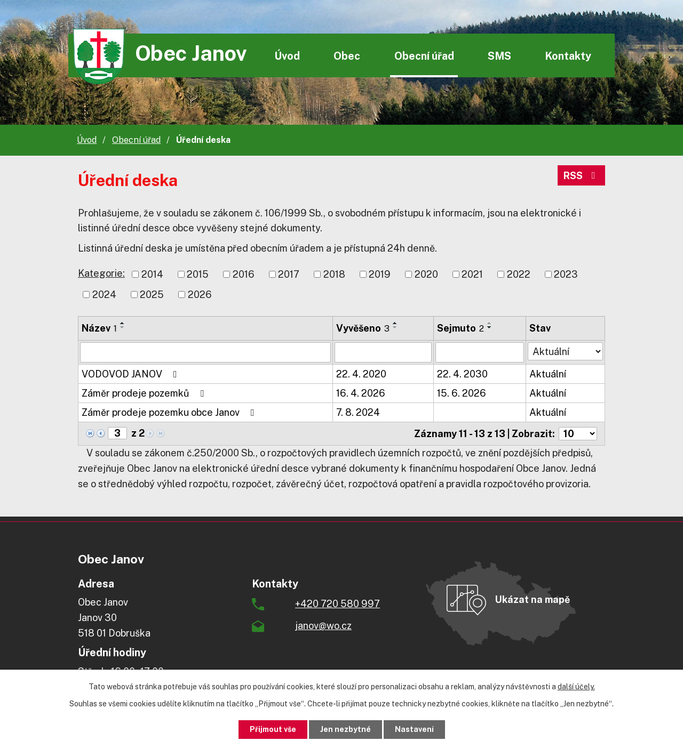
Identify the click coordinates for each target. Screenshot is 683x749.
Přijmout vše (273, 729)
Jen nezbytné (345, 729)
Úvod (287, 56)
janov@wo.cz (323, 625)
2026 (200, 294)
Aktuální (547, 374)
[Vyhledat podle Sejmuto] (479, 352)
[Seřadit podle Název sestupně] (123, 327)
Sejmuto (460, 328)
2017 (288, 274)
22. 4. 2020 (361, 374)
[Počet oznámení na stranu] (578, 433)
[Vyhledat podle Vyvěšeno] (383, 352)
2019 (380, 274)
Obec (346, 56)
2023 (566, 274)
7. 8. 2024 (358, 412)
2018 (334, 274)
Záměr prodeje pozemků (145, 393)
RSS (581, 175)
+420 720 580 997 (337, 603)
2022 (518, 274)
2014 (152, 274)
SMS (499, 56)
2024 (104, 294)
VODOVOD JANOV (131, 374)
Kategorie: (101, 273)
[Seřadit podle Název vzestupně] (123, 323)
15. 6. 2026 (461, 393)
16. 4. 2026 (360, 393)
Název (99, 328)
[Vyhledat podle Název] (205, 352)
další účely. (576, 686)
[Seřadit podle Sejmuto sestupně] (490, 327)
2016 (244, 274)
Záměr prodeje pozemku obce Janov (170, 412)
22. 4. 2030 (462, 374)
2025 (152, 294)
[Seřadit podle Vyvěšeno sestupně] (395, 327)
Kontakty (568, 56)
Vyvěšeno (363, 328)
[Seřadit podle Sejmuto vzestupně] (490, 323)
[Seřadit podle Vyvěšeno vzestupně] (395, 323)
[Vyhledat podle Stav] (565, 351)
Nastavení (414, 729)
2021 (472, 274)
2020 (426, 274)
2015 (198, 274)
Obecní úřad (424, 56)
